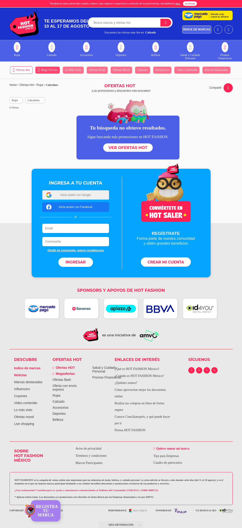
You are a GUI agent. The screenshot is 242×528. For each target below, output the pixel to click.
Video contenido (25, 403)
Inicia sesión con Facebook (69, 207)
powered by (171, 510)
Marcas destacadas (28, 382)
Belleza (58, 419)
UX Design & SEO (214, 511)
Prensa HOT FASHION (130, 430)
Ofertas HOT (64, 367)
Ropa (56, 395)
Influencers (22, 389)
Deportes (59, 413)
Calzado (58, 401)
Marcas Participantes (89, 463)
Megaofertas (64, 374)
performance (127, 510)
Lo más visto (23, 410)
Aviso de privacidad (89, 448)
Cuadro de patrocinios (167, 462)
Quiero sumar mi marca (173, 448)
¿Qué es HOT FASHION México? (137, 369)
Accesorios (60, 407)
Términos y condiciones (91, 455)
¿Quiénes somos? (126, 383)
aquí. (177, 3)
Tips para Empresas (166, 456)
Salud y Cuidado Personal (104, 369)
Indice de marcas (27, 368)
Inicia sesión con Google (68, 195)
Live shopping (24, 424)
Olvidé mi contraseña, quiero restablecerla (75, 250)
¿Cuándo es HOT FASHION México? (139, 376)
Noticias (20, 375)
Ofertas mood (24, 417)
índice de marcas (196, 29)
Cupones (20, 396)
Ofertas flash (62, 380)
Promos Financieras (106, 377)
